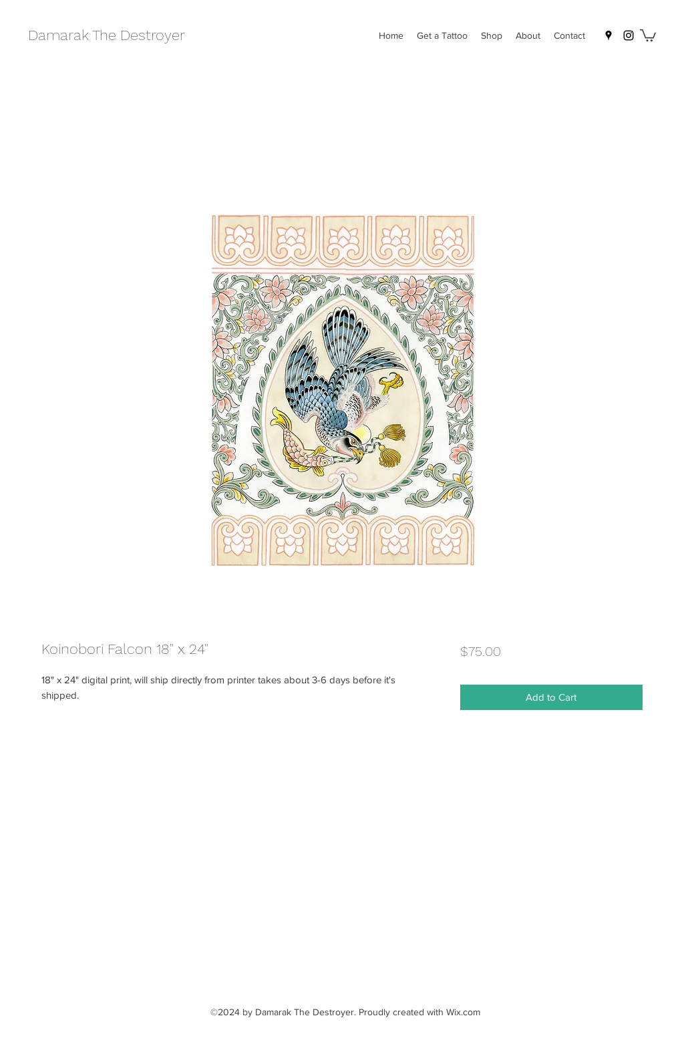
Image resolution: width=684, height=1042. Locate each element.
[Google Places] (608, 35)
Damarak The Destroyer (106, 35)
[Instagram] (628, 35)
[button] (648, 34)
